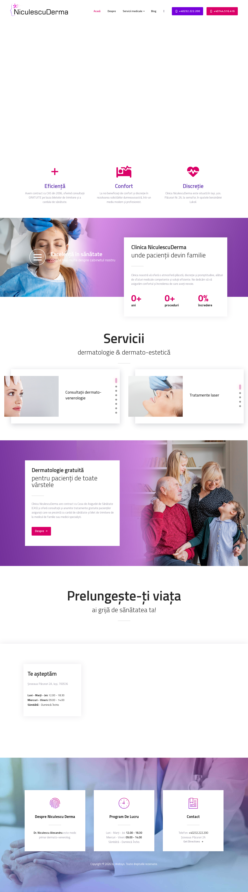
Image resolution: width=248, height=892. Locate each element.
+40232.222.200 (198, 833)
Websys (120, 864)
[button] (116, 380)
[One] (124, 701)
